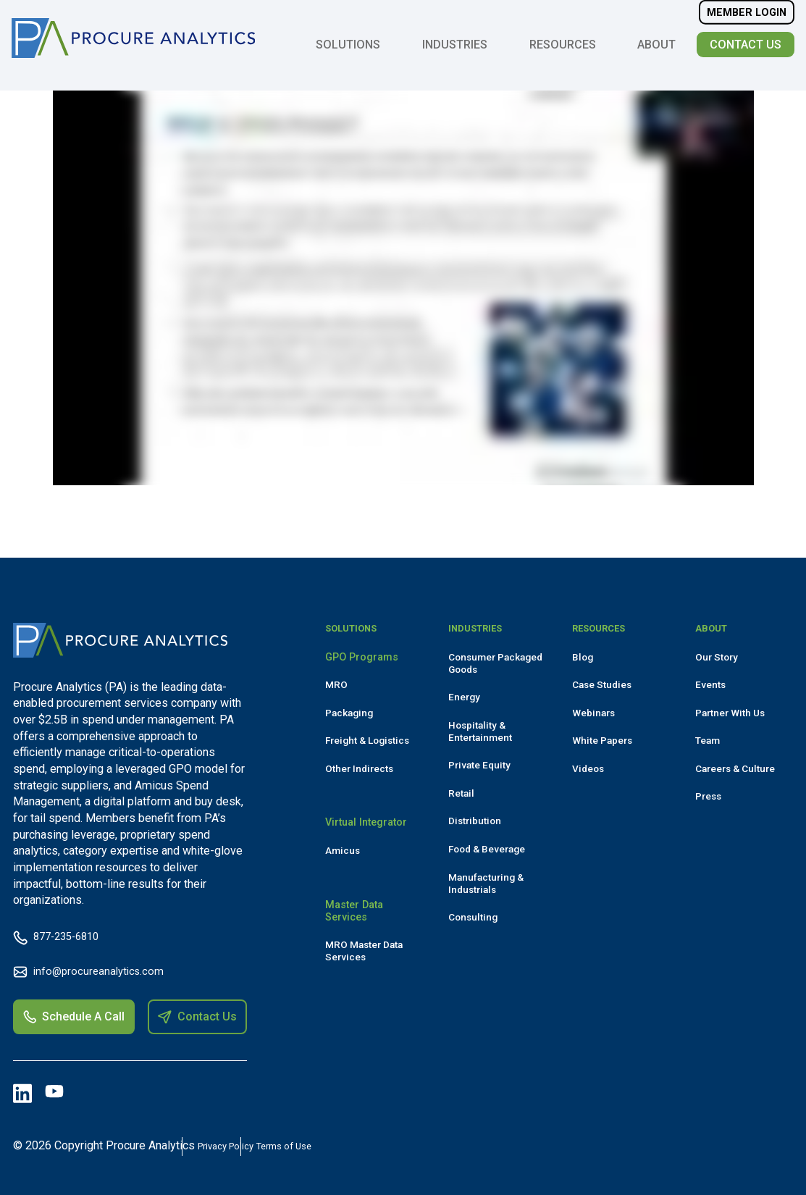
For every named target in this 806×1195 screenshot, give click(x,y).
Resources (561, 52)
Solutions (346, 52)
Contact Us (744, 52)
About (655, 52)
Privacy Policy (266, 1145)
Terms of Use (373, 1145)
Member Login (745, 19)
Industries (453, 52)
